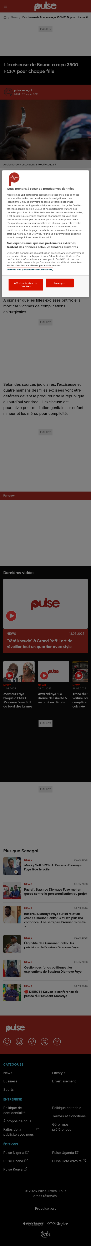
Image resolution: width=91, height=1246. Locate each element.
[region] (45, 233)
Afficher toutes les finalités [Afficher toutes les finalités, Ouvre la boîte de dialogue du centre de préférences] (25, 284)
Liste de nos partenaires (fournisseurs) (30, 269)
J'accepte (59, 283)
